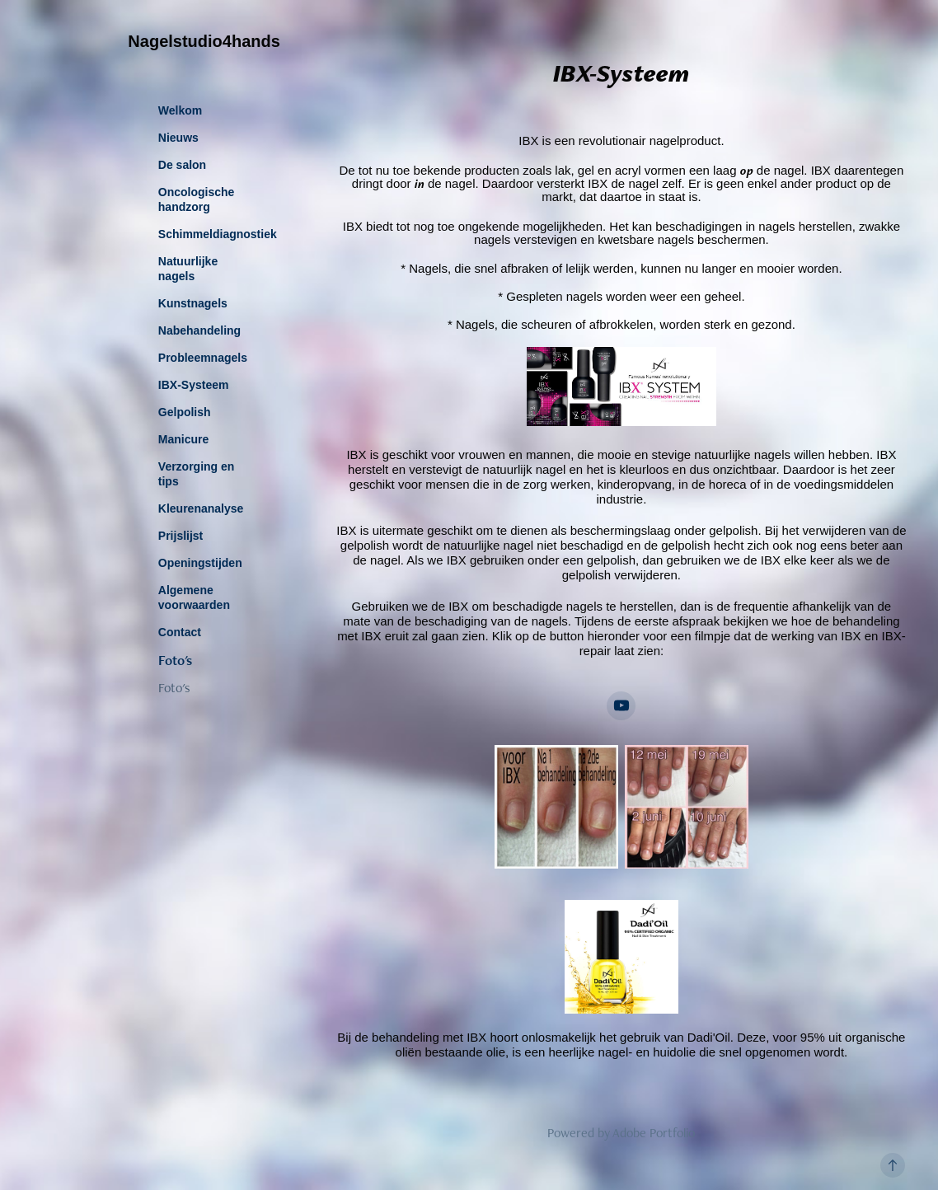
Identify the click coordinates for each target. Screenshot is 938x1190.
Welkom (180, 110)
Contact (179, 632)
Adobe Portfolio (653, 1132)
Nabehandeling (199, 330)
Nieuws (178, 137)
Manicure (183, 439)
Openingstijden (200, 562)
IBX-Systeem (193, 384)
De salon (182, 164)
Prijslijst (180, 535)
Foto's (175, 660)
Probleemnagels (202, 357)
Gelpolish (184, 412)
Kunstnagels (192, 303)
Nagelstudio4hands (203, 41)
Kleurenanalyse (201, 508)
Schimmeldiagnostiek (217, 234)
